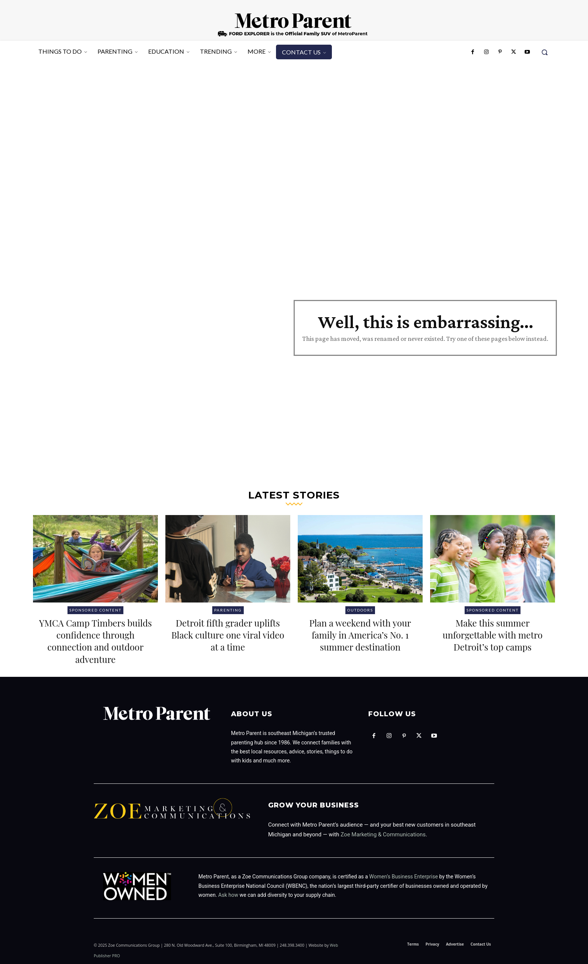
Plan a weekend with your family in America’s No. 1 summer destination (360, 640)
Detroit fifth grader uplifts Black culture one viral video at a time (228, 634)
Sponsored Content (95, 610)
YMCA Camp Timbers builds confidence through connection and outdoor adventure (95, 640)
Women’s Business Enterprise (403, 877)
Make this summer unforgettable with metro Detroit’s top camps (493, 640)
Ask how (228, 895)
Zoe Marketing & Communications (383, 834)
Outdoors (360, 610)
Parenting (228, 610)
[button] (544, 52)
